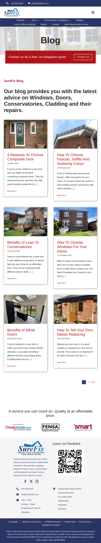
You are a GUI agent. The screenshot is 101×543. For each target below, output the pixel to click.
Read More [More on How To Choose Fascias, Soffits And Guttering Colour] (61, 195)
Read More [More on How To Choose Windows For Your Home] (61, 283)
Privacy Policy (84, 522)
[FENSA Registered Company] (50, 421)
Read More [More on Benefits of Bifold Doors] (11, 366)
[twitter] (31, 481)
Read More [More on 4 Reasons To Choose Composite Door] (11, 191)
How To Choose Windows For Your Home (72, 246)
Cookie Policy (69, 522)
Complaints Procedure (51, 525)
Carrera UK (36, 522)
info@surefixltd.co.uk (40, 3)
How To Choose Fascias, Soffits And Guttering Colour (73, 159)
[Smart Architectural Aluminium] (82, 421)
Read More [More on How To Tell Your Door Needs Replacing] (61, 362)
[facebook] (25, 481)
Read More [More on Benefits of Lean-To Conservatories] (11, 279)
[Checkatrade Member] (18, 421)
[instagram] (37, 481)
